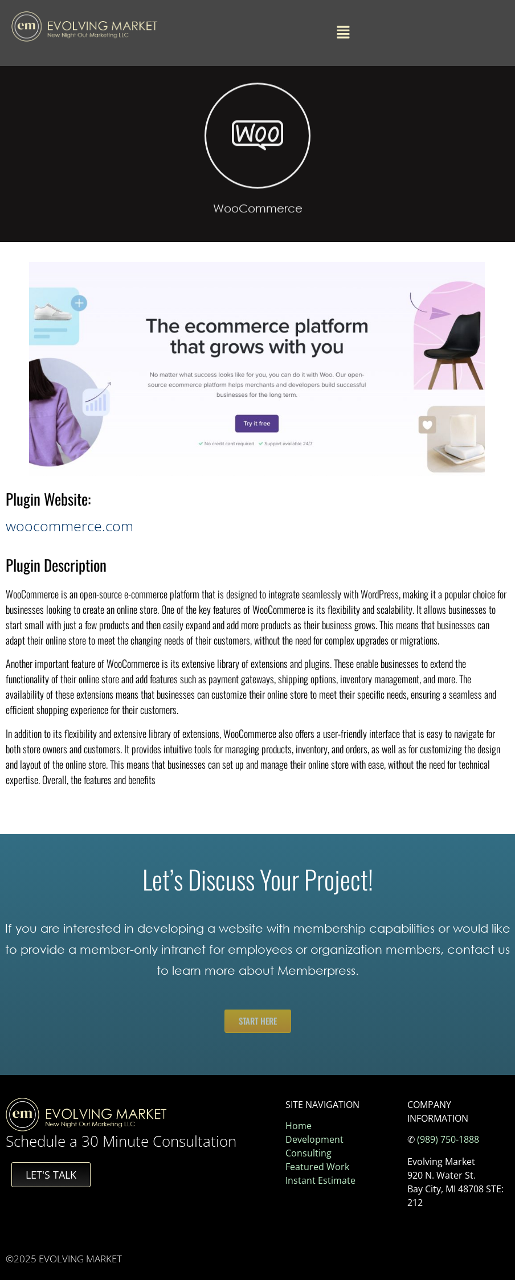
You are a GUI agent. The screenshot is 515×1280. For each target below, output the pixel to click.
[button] (343, 33)
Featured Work (317, 1166)
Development (314, 1139)
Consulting (308, 1153)
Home (298, 1125)
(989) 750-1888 (448, 1139)
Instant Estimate (320, 1180)
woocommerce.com (69, 525)
